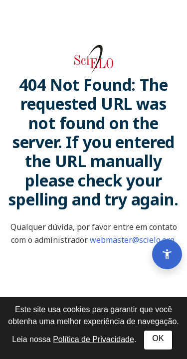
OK (158, 338)
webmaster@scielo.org (132, 239)
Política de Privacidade (93, 339)
